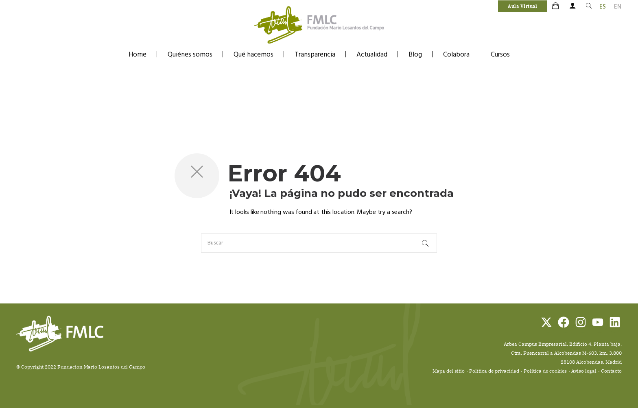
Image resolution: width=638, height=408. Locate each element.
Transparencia (315, 54)
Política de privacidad (494, 371)
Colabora (456, 54)
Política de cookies (545, 371)
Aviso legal (583, 371)
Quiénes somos (190, 54)
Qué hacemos (253, 54)
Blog (415, 54)
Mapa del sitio (449, 371)
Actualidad (371, 54)
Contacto (611, 371)
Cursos (500, 54)
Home (137, 54)
